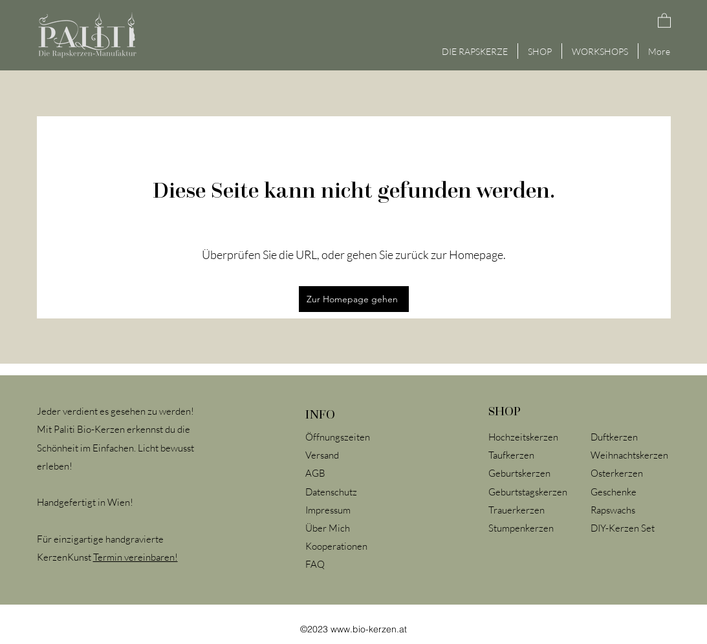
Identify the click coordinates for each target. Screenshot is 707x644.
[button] (664, 20)
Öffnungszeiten (337, 437)
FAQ (315, 564)
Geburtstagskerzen (527, 492)
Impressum (328, 510)
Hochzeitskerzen (523, 437)
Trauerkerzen (516, 510)
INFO (320, 414)
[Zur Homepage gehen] (354, 299)
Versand (322, 455)
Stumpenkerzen (522, 528)
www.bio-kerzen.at (369, 629)
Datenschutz (331, 492)
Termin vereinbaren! (135, 557)
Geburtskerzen (519, 473)
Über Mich (327, 528)
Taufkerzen (511, 455)
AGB (315, 473)
